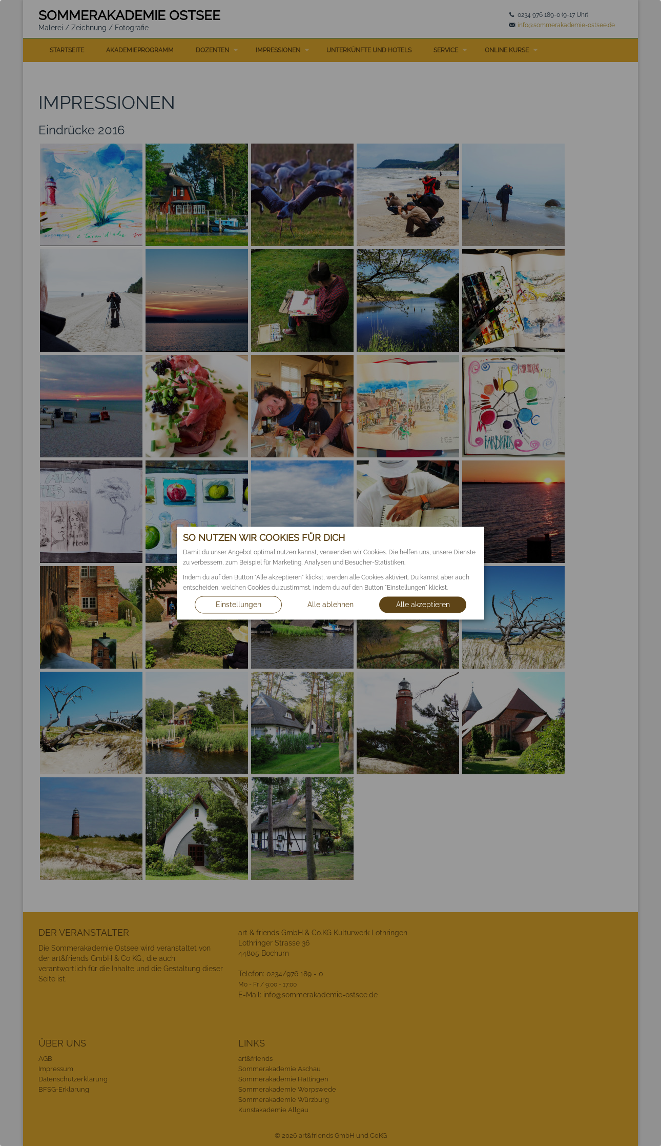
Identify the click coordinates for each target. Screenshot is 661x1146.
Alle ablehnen (330, 604)
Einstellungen (238, 604)
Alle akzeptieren (423, 604)
